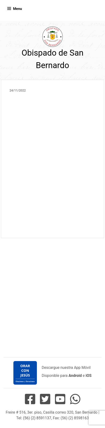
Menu (17, 9)
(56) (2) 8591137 (37, 418)
